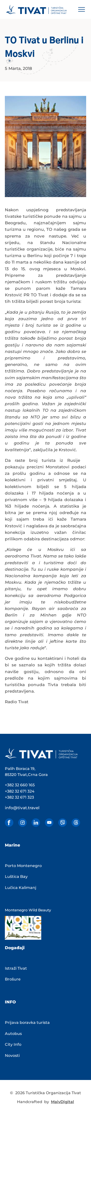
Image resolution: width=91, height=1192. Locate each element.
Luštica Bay (16, 876)
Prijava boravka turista (27, 1022)
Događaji (15, 947)
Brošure (13, 979)
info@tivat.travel (22, 807)
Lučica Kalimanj (20, 887)
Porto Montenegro (23, 865)
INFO (10, 1002)
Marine (12, 845)
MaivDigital (62, 1101)
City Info (13, 1044)
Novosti (12, 1055)
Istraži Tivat (16, 968)
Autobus (13, 1033)
